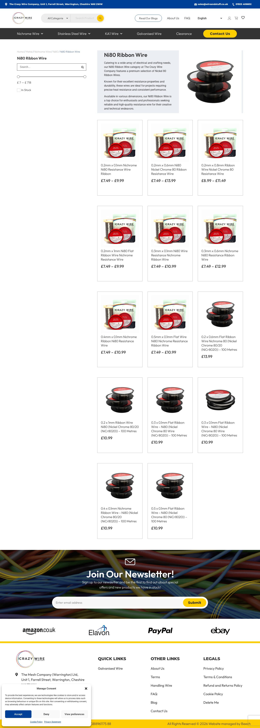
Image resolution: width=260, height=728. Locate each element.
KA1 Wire (113, 34)
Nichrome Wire (30, 34)
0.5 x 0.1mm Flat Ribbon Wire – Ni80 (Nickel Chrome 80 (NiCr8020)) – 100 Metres (169, 514)
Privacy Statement (52, 722)
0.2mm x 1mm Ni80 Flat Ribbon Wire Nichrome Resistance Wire (117, 255)
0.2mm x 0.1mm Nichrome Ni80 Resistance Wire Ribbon (119, 169)
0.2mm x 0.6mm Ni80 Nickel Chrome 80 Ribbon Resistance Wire (169, 169)
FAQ (187, 18)
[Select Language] (210, 18)
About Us (173, 18)
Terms (155, 677)
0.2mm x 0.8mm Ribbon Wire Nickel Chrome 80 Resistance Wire (218, 169)
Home (20, 51)
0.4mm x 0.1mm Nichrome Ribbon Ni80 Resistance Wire (119, 341)
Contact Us (220, 34)
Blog (154, 702)
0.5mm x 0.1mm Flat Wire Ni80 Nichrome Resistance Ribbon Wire (169, 341)
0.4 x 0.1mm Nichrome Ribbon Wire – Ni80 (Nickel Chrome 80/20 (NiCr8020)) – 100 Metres (119, 514)
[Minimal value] (51, 76)
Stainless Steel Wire (74, 34)
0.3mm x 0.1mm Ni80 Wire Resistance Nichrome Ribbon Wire (169, 255)
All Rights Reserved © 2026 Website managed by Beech (209, 724)
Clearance (184, 33)
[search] (48, 67)
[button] (86, 688)
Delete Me (211, 702)
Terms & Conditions (217, 677)
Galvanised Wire (149, 33)
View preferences (74, 714)
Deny (46, 714)
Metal (29, 51)
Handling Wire (161, 685)
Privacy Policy (213, 668)
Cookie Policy (36, 722)
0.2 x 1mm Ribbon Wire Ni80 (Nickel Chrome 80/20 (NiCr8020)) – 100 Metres (120, 426)
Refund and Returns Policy (222, 685)
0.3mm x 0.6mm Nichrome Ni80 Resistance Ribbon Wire (219, 255)
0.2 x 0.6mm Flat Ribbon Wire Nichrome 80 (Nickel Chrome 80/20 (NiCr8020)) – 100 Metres (219, 343)
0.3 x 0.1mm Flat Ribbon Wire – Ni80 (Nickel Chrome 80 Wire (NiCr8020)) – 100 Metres (169, 428)
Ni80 (55, 51)
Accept (18, 714)
